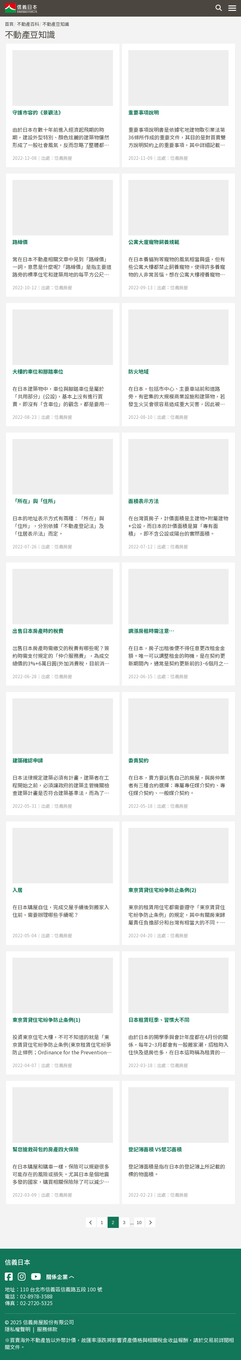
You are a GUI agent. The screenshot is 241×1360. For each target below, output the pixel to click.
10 (139, 1222)
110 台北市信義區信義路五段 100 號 (61, 1289)
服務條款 (47, 1329)
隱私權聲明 (17, 1329)
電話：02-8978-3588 (29, 1296)
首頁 (9, 24)
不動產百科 (28, 24)
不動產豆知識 (55, 24)
